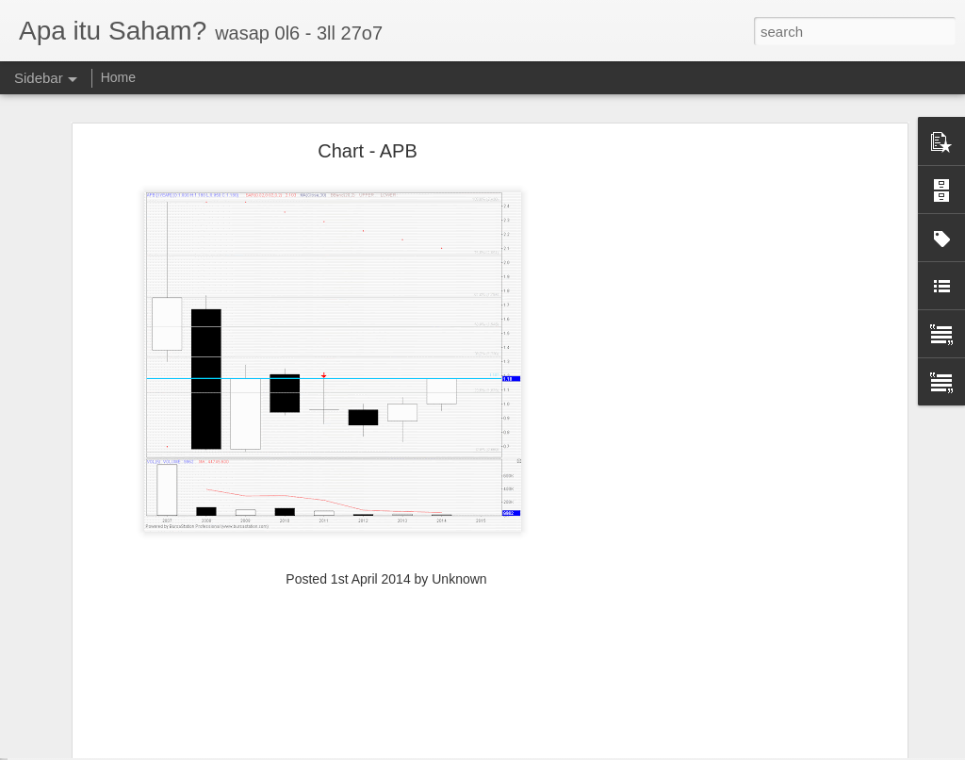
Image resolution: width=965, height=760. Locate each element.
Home (118, 77)
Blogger (556, 749)
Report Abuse (611, 749)
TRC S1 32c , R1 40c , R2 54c (122, 709)
